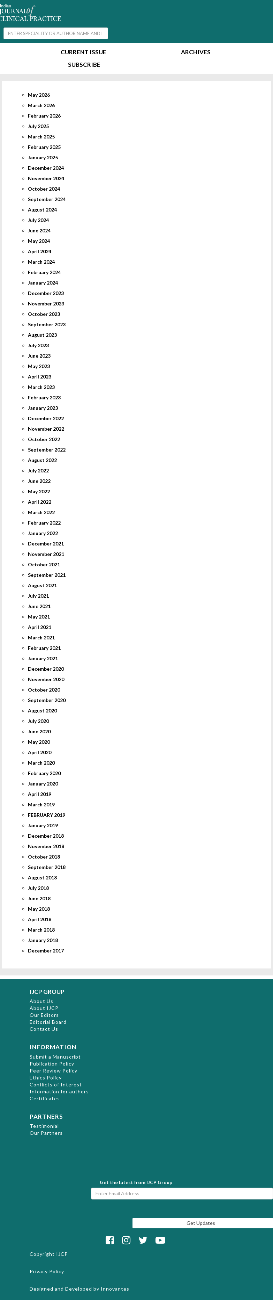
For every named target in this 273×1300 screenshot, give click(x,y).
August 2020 (42, 710)
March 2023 (41, 387)
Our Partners (46, 1133)
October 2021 (44, 564)
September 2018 (47, 867)
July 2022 (38, 470)
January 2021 (43, 658)
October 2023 (44, 314)
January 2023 (43, 408)
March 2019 (41, 804)
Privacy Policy (47, 1271)
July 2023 (38, 345)
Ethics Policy (46, 1077)
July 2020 (38, 721)
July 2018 (38, 888)
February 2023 (44, 397)
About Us (41, 1001)
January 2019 (43, 825)
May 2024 (39, 241)
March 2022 (41, 512)
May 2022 (39, 491)
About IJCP (44, 1008)
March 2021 (41, 637)
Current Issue (83, 53)
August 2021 (42, 585)
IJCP (62, 1254)
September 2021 (47, 575)
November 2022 (46, 429)
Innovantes (115, 1289)
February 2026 (44, 116)
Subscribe (84, 65)
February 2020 (44, 773)
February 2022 (44, 523)
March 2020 (41, 763)
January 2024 (43, 283)
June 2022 (39, 481)
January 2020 (43, 784)
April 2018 (39, 919)
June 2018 (39, 898)
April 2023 (39, 377)
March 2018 (41, 930)
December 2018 (46, 836)
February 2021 (44, 648)
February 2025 (44, 147)
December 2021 (46, 544)
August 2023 (42, 335)
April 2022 (39, 502)
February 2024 (44, 272)
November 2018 (46, 846)
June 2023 (39, 356)
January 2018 (43, 940)
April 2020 (39, 752)
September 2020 (47, 700)
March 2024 (41, 262)
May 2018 (39, 909)
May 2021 (39, 617)
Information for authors (59, 1091)
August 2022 (42, 460)
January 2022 (43, 533)
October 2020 (44, 690)
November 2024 (46, 178)
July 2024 (38, 220)
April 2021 (39, 627)
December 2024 (46, 168)
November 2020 (46, 679)
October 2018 (44, 857)
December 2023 (46, 293)
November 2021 (46, 554)
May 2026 (39, 95)
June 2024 (39, 230)
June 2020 (39, 731)
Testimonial (44, 1126)
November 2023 (46, 303)
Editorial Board (48, 1022)
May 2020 (39, 742)
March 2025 (41, 136)
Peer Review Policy (53, 1071)
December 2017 (46, 951)
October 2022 (44, 439)
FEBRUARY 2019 (46, 815)
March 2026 (41, 105)
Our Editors (44, 1015)
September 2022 (47, 450)
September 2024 (47, 199)
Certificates (45, 1098)
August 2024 (42, 210)
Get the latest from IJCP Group (136, 1182)
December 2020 (46, 669)
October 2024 (44, 189)
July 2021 (38, 596)
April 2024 (39, 251)
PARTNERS (46, 1116)
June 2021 (39, 606)
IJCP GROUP (47, 991)
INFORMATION (53, 1047)
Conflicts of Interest (56, 1084)
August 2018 (42, 877)
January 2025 (43, 157)
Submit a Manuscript (55, 1057)
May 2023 (39, 366)
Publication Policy (52, 1064)
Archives (196, 53)
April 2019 (39, 794)
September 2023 (47, 324)
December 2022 (46, 418)
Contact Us (44, 1029)
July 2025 (38, 126)
